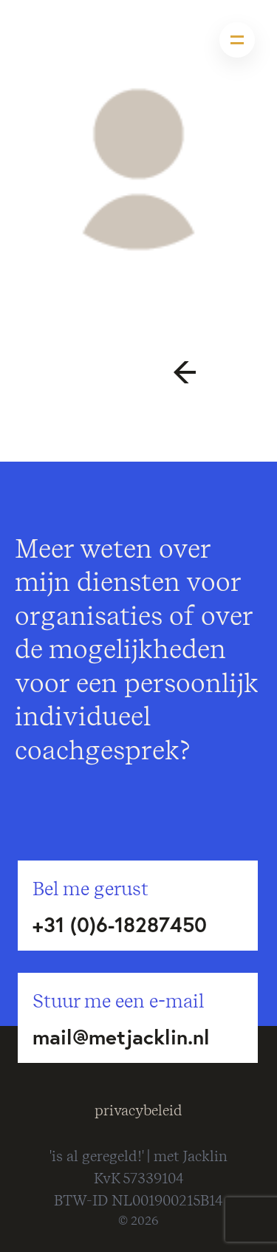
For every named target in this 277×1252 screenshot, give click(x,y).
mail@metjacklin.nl (121, 1036)
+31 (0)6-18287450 (120, 924)
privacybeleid (138, 1110)
